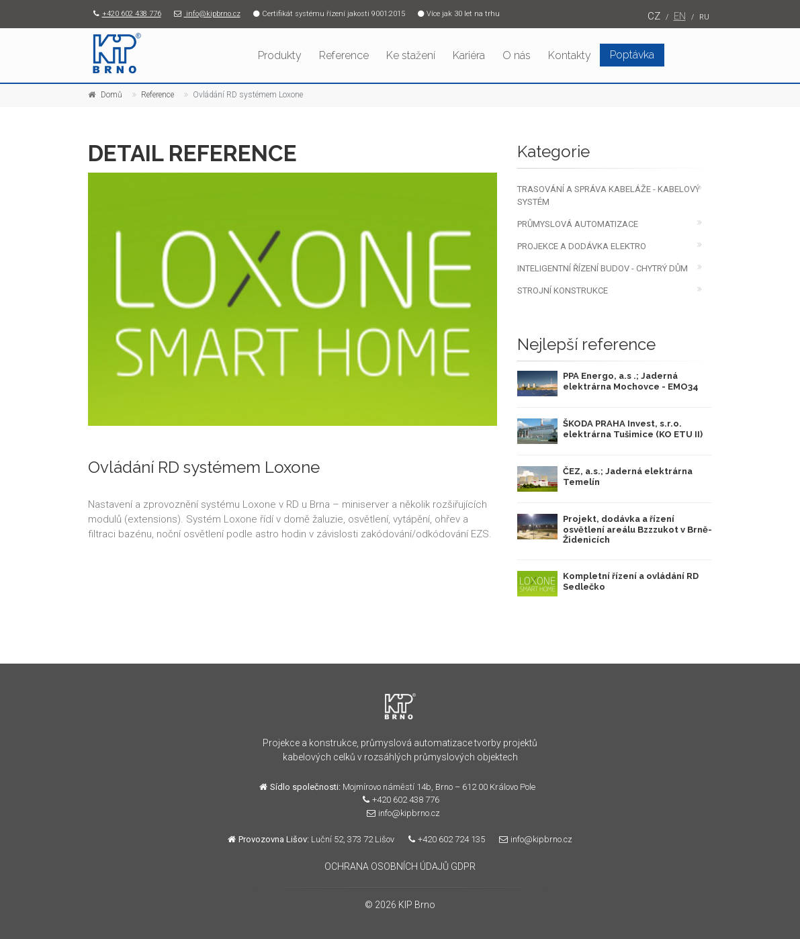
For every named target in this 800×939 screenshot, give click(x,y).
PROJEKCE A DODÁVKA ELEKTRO (581, 246)
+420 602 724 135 (443, 839)
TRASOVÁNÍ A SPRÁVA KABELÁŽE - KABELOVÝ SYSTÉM (608, 195)
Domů (111, 94)
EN (680, 16)
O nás (516, 55)
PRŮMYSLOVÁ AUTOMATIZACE (577, 224)
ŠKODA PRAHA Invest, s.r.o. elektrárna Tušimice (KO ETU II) (633, 428)
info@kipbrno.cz (204, 13)
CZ (654, 16)
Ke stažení (410, 55)
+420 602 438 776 (124, 13)
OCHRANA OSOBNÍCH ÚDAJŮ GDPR (400, 866)
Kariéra (469, 55)
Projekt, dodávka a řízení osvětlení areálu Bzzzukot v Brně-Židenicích (637, 529)
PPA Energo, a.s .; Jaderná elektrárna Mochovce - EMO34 (631, 381)
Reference (344, 55)
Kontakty (569, 55)
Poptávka (632, 54)
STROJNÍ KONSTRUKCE (562, 290)
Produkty (280, 55)
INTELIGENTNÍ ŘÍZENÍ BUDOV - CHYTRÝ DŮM (602, 268)
